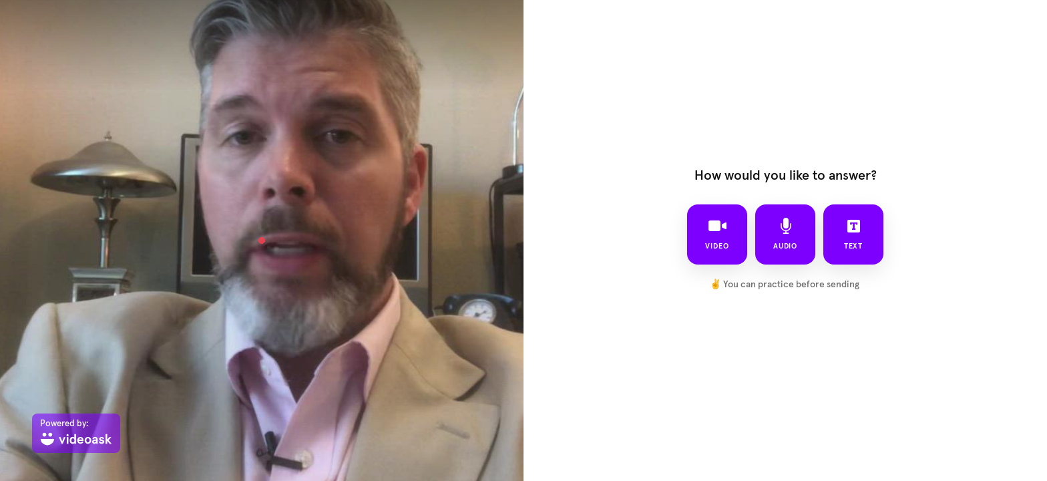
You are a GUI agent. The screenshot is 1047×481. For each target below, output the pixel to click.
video (717, 234)
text (853, 234)
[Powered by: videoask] (76, 433)
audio (785, 234)
